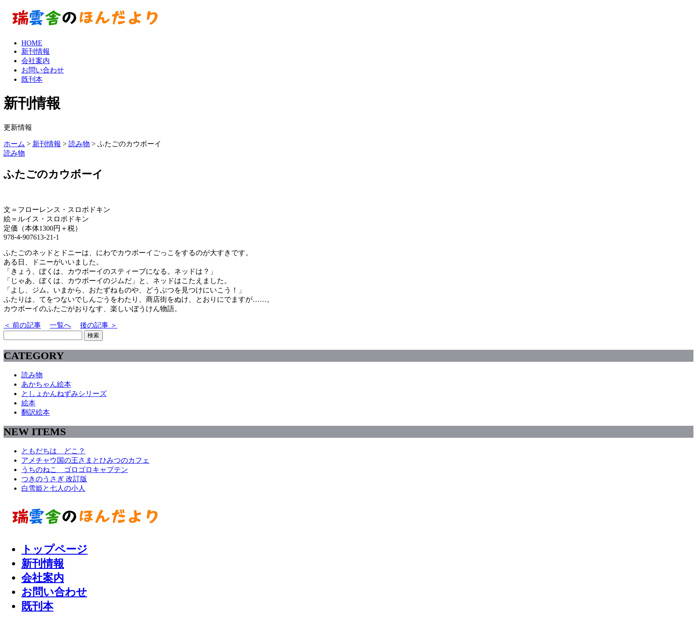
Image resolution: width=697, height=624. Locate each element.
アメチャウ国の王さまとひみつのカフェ (85, 460)
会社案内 (35, 60)
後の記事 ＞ (98, 325)
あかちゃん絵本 (46, 384)
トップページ (54, 549)
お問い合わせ (42, 70)
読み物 (79, 144)
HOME (31, 43)
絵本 (28, 403)
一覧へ (60, 325)
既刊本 (32, 79)
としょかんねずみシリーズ (64, 393)
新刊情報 (35, 51)
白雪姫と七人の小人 (53, 488)
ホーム (14, 144)
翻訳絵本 (35, 412)
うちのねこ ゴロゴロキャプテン (74, 469)
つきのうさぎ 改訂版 (54, 479)
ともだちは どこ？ (53, 451)
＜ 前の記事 (22, 325)
